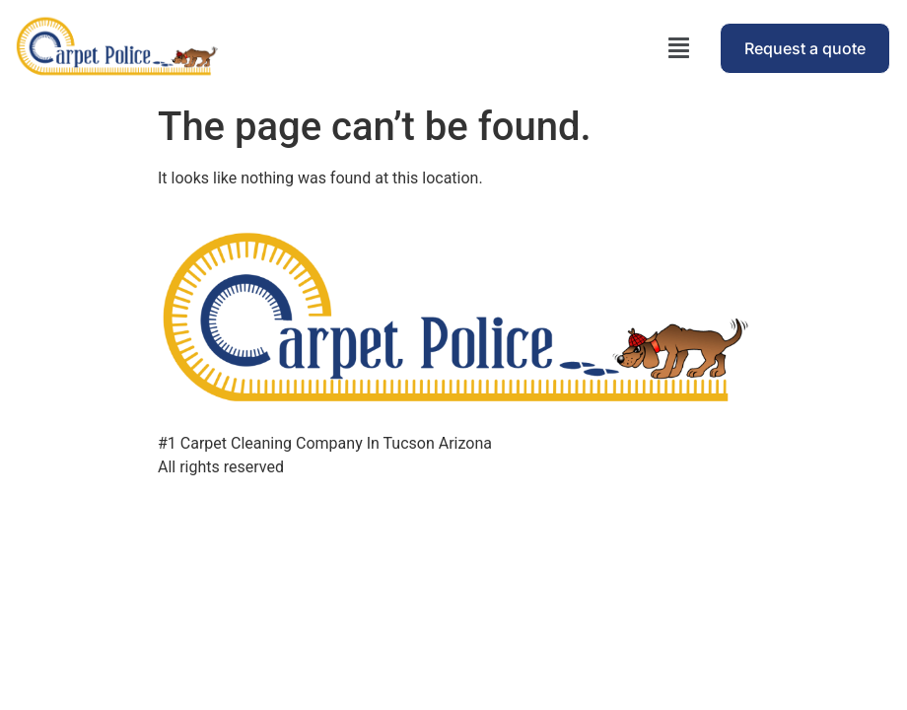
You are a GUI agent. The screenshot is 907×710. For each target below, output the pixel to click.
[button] (678, 48)
